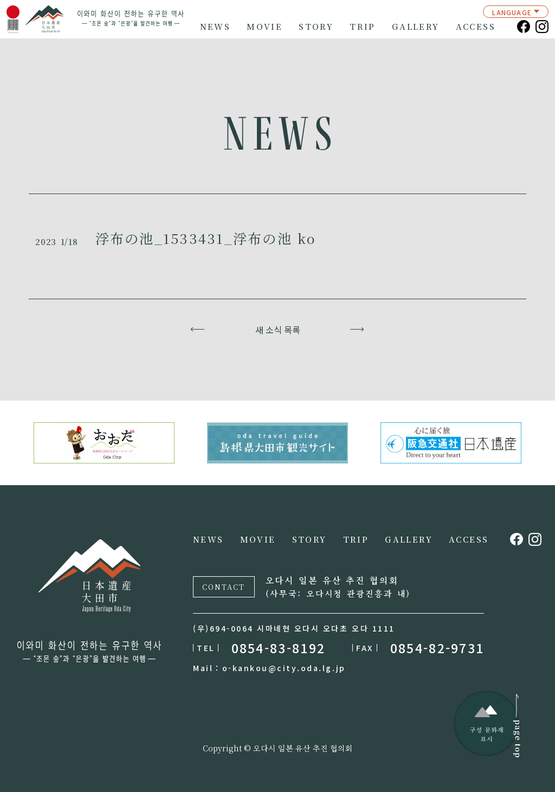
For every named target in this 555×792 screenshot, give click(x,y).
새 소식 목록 (277, 329)
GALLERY (416, 26)
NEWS (215, 26)
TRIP (363, 26)
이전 (198, 329)
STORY (316, 26)
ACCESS (475, 26)
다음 (357, 329)
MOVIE (264, 26)
